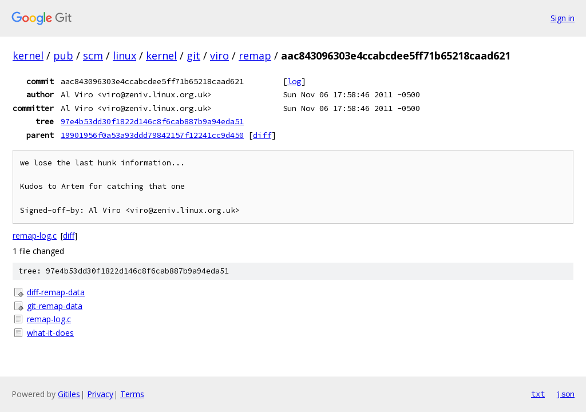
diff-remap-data (56, 292)
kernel (28, 55)
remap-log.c (35, 235)
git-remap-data (54, 305)
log (294, 81)
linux (124, 55)
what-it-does (50, 332)
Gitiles (69, 394)
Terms (132, 394)
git (193, 55)
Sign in (563, 18)
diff (262, 135)
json (565, 394)
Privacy (100, 394)
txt (538, 394)
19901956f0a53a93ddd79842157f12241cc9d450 (152, 135)
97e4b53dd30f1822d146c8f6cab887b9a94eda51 (152, 121)
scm (93, 55)
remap (255, 55)
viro (219, 55)
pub (63, 55)
